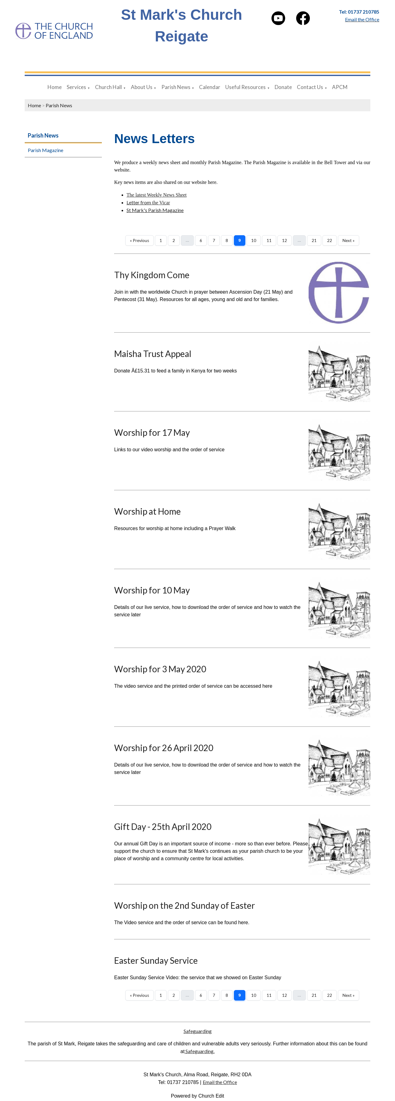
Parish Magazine (45, 150)
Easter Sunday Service (156, 960)
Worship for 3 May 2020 (160, 669)
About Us (141, 87)
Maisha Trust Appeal (152, 353)
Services (76, 87)
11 (269, 240)
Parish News (175, 87)
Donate (283, 87)
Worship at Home (147, 511)
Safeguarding (198, 1031)
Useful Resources (245, 87)
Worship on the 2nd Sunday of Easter (184, 905)
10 (253, 240)
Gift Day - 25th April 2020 (162, 826)
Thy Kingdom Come (151, 275)
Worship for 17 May (152, 432)
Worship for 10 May (152, 590)
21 (314, 240)
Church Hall (108, 87)
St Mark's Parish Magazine (155, 210)
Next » (349, 240)
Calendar (209, 87)
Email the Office (220, 1082)
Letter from (139, 202)
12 (284, 240)
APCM (339, 87)
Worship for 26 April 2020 (163, 747)
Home (55, 87)
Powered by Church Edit (197, 1096)
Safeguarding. (199, 1051)
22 (329, 240)
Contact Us (310, 87)
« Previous (139, 240)
